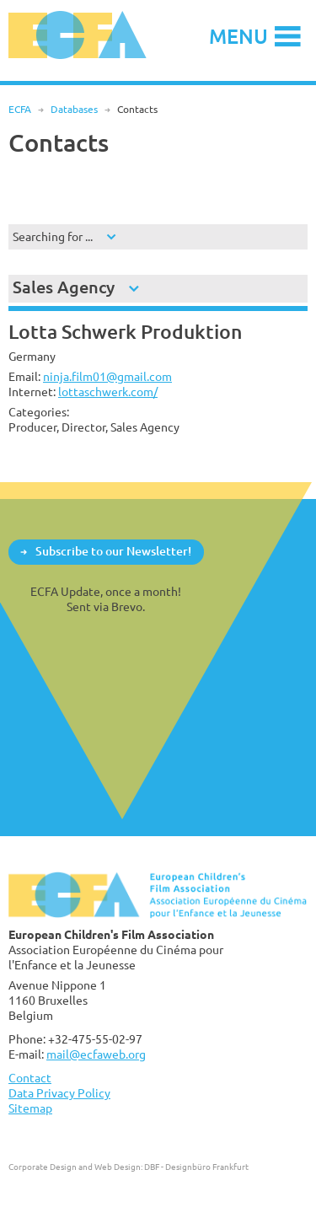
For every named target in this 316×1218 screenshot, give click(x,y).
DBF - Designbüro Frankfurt (196, 1167)
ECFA (19, 109)
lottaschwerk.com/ (108, 391)
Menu (238, 36)
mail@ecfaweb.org (96, 1054)
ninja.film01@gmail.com (107, 376)
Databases (74, 109)
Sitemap (30, 1108)
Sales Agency (64, 287)
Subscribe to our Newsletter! (113, 551)
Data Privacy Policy (59, 1093)
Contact (29, 1077)
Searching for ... (53, 236)
